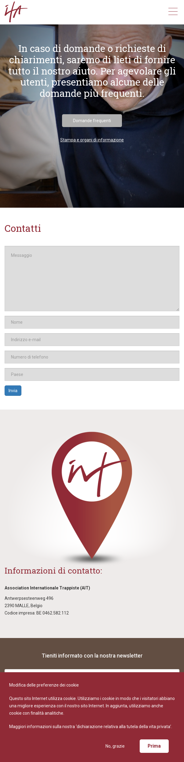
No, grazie (115, 746)
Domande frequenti (92, 120)
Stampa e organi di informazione (92, 139)
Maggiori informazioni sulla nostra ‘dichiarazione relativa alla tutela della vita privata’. (90, 726)
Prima (154, 746)
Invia (13, 390)
